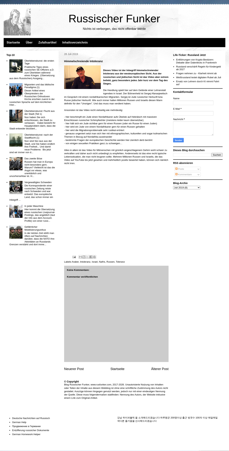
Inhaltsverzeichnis (75, 42)
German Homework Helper (26, 434)
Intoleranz (85, 261)
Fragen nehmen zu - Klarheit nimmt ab (196, 73)
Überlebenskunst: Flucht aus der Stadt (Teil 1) (39, 112)
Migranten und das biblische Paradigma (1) (39, 86)
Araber (75, 261)
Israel (95, 261)
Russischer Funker (114, 18)
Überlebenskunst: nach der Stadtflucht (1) (38, 136)
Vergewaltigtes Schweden (38, 182)
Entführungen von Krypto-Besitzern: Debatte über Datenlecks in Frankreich (196, 61)
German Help (19, 422)
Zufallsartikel (47, 42)
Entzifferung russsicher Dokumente (30, 430)
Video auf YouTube (74, 160)
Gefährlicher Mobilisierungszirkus (35, 228)
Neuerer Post (74, 369)
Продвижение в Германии (26, 426)
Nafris (102, 261)
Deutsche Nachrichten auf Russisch (31, 418)
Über (29, 42)
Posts (179, 169)
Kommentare (183, 174)
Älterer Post (160, 369)
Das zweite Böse (33, 158)
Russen (110, 261)
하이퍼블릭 (129, 417)
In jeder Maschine (33, 206)
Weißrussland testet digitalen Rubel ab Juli (198, 77)
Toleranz (120, 261)
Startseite (13, 42)
